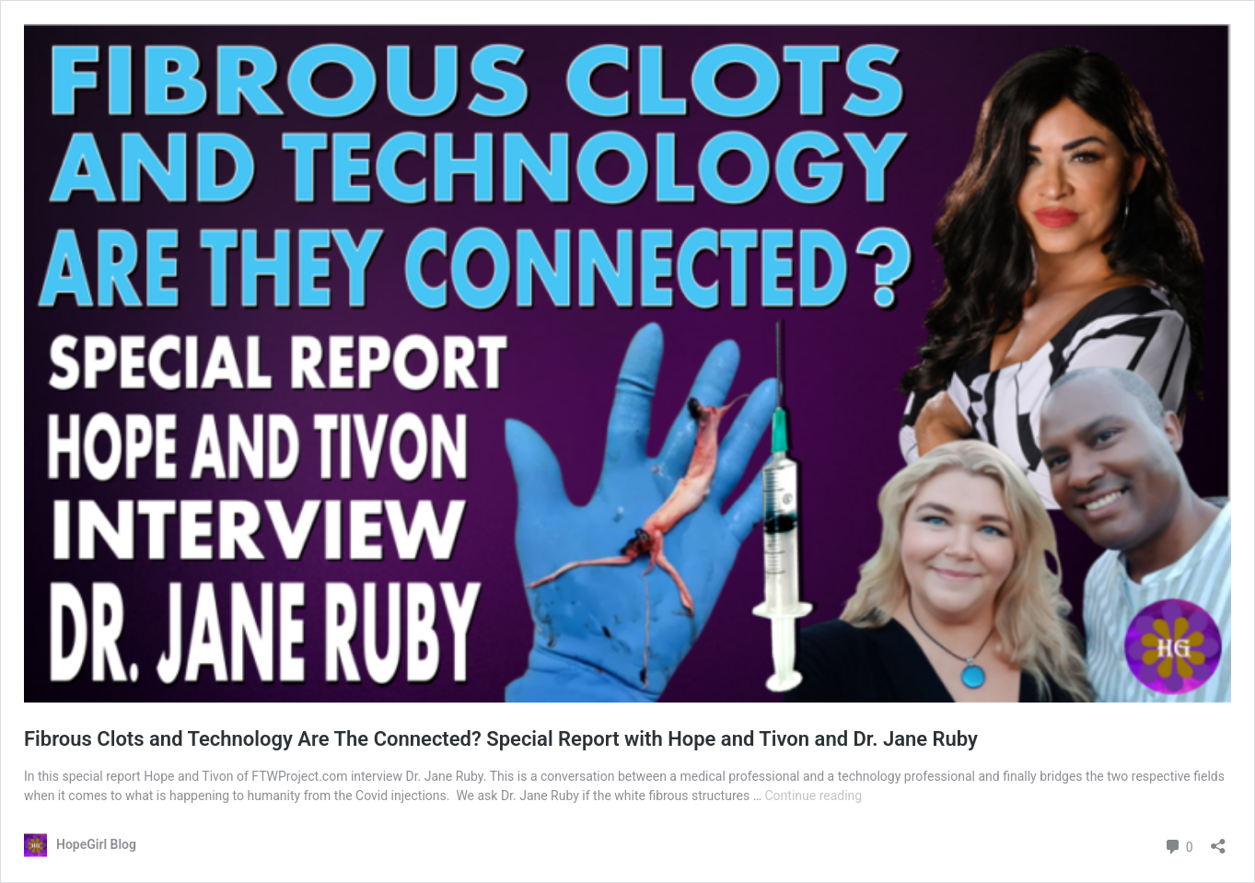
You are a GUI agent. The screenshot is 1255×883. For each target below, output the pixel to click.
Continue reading (814, 795)
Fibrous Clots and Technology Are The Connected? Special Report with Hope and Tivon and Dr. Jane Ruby (501, 738)
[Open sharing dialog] (1218, 840)
